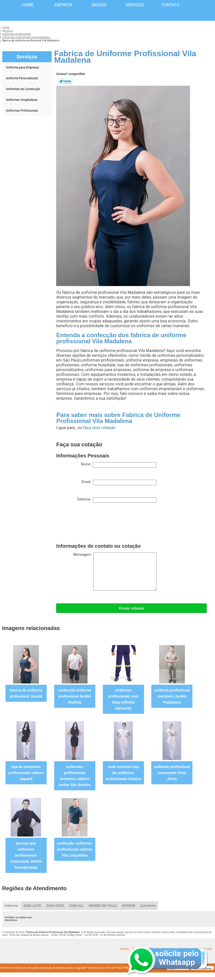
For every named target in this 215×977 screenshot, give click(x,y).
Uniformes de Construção (23, 89)
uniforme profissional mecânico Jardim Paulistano (172, 696)
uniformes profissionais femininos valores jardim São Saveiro (75, 776)
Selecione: (12, 906)
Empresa (63, 5)
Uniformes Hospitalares (22, 100)
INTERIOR (128, 906)
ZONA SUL (76, 906)
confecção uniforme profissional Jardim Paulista (74, 696)
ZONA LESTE (32, 906)
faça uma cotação (99, 427)
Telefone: (117, 500)
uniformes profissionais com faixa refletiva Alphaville (123, 699)
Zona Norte (148, 906)
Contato (170, 5)
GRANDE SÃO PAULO (103, 906)
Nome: (119, 465)
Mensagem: (115, 571)
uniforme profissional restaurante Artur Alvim (172, 773)
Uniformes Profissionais (22, 110)
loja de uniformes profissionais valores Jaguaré (26, 773)
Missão (99, 5)
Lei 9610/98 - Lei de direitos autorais (105, 935)
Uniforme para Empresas (23, 67)
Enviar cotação (131, 608)
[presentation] (94, 524)
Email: (119, 482)
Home (27, 5)
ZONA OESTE (55, 906)
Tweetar (65, 81)
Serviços (134, 5)
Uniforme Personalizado (22, 78)
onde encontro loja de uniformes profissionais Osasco (123, 773)
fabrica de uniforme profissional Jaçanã (26, 693)
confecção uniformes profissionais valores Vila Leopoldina (74, 849)
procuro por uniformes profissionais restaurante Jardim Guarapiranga (26, 855)
